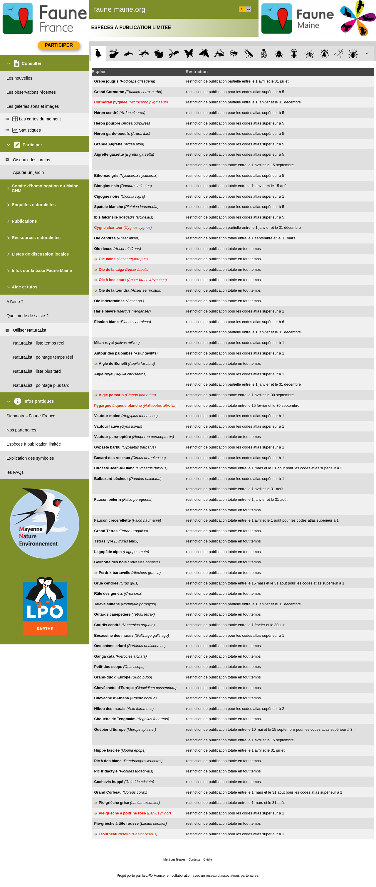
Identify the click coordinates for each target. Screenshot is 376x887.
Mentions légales (174, 859)
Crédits (208, 859)
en (248, 9)
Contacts (194, 859)
